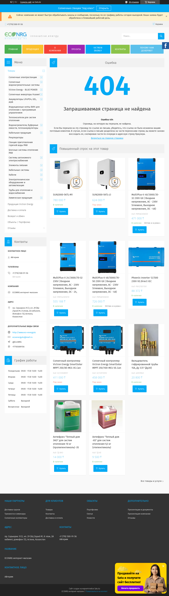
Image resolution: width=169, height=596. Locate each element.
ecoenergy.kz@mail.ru (22, 337)
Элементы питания (18, 165)
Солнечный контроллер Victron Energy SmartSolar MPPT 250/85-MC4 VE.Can (67, 364)
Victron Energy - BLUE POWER (23, 89)
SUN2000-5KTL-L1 (101, 194)
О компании (55, 49)
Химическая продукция (20, 198)
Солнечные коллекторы (16, 518)
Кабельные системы (19, 170)
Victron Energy (98, 49)
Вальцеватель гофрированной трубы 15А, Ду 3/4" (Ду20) (145, 364)
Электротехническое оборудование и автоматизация (19, 182)
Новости (91, 518)
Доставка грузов (12, 509)
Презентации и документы (140, 509)
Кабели (12, 175)
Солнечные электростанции (23, 77)
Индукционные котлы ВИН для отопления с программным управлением (24, 110)
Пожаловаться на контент (96, 591)
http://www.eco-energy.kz (24, 332)
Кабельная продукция (20, 133)
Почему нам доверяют (147, 49)
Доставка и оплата (17, 210)
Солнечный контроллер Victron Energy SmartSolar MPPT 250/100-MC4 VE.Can (107, 364)
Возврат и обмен (16, 216)
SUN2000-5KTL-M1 (63, 194)
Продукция (32, 49)
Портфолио (92, 509)
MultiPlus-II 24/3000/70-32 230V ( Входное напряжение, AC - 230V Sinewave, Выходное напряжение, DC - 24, (68, 284)
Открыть (104, 8)
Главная (13, 49)
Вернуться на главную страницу (107, 138)
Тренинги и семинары (15, 514)
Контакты (120, 49)
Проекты (76, 49)
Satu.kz (97, 589)
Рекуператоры (16, 137)
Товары (11, 71)
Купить (62, 211)
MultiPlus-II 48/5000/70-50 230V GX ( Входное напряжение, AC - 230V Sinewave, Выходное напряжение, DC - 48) (106, 284)
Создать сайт (25, 2)
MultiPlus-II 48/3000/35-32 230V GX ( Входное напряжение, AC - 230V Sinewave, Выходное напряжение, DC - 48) (145, 201)
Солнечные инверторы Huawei (24, 94)
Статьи (90, 514)
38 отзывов (134, 2)
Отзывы (12, 228)
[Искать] (161, 36)
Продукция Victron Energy (20, 204)
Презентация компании (139, 514)
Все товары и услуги (151, 481)
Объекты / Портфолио (19, 222)
